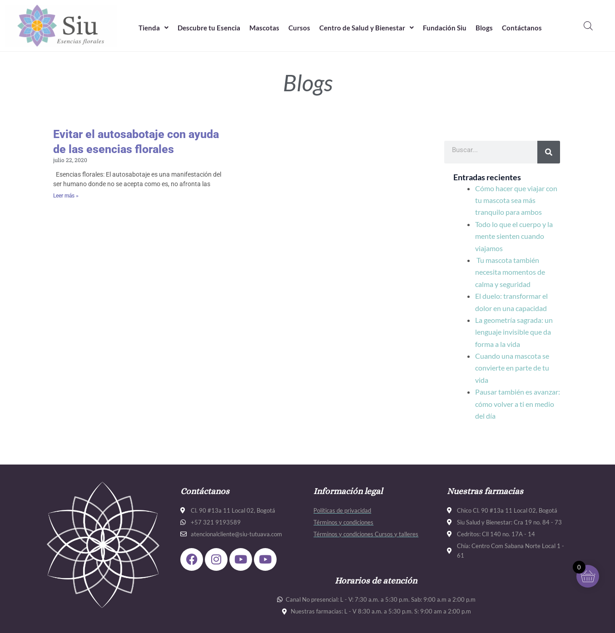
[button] (153, 28)
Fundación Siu (444, 28)
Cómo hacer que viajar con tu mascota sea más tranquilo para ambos (516, 200)
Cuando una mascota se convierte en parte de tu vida (512, 367)
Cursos (299, 28)
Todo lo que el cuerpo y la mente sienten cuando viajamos (514, 236)
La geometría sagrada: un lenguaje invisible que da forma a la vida (514, 332)
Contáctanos (522, 28)
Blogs (484, 28)
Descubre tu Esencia (209, 28)
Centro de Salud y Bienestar (366, 28)
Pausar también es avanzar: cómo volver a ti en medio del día (517, 403)
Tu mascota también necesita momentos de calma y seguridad (510, 272)
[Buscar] (548, 152)
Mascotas (264, 28)
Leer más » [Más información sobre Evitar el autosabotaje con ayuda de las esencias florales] (66, 196)
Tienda (154, 28)
